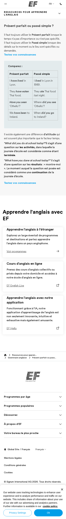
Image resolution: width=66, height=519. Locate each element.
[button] (5, 4)
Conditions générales (15, 465)
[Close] (62, 489)
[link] (29, 13)
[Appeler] (60, 4)
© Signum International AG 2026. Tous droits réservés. (32, 481)
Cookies (8, 472)
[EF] (33, 4)
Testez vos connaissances (20, 54)
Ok (48, 512)
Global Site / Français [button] (17, 449)
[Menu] (59, 13)
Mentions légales (13, 458)
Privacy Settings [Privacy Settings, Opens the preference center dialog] (17, 512)
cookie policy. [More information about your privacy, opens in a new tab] (50, 506)
